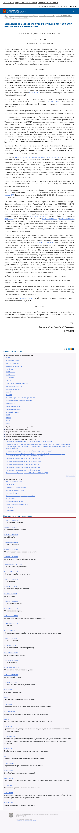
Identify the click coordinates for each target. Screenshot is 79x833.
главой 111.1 (9, 195)
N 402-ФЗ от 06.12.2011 (11, 601)
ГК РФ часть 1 (10, 369)
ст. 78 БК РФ (8, 726)
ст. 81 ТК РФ (8, 719)
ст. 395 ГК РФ (8, 704)
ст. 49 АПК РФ (8, 793)
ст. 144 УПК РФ (8, 763)
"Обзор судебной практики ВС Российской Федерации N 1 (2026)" (29, 451)
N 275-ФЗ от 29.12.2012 (11, 557)
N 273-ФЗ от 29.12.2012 (11, 542)
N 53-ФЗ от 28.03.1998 (11, 675)
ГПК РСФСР (10, 484)
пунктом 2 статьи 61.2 (43, 243)
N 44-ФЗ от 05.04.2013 (11, 660)
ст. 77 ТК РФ (8, 756)
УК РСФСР (9, 507)
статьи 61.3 (9, 219)
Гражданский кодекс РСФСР (16, 487)
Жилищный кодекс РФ (14, 386)
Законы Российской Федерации (17, 429)
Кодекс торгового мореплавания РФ (19, 400)
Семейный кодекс (12, 412)
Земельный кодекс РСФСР (15, 493)
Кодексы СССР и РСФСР (14, 479)
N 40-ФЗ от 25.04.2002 (11, 535)
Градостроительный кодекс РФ (17, 383)
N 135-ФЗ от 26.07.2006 (11, 608)
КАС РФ (8, 392)
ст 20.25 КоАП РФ (9, 712)
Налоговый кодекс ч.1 (13, 406)
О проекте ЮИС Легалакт (26, 3)
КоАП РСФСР (10, 499)
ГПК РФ (8, 380)
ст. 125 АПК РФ (8, 803)
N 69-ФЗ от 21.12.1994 (10, 527)
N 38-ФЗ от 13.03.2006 (11, 579)
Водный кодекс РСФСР (14, 481)
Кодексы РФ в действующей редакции (19, 355)
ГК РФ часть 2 (10, 372)
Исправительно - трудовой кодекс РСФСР (20, 496)
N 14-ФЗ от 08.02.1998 (11, 623)
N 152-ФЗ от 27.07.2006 (11, 653)
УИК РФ (8, 418)
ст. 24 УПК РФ (8, 778)
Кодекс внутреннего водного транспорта (20, 398)
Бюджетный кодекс (13, 360)
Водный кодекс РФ (12, 363)
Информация (8, 3)
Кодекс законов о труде (14, 501)
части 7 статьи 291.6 (41, 157)
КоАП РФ (9, 395)
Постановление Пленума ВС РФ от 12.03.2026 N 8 (23, 467)
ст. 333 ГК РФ (8, 689)
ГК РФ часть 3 (10, 375)
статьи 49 (33, 93)
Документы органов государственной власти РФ (23, 436)
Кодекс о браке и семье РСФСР (17, 504)
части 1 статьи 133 (49, 219)
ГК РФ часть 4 (11, 377)
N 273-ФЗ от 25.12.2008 (11, 571)
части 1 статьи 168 (66, 219)
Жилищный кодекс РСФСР (15, 490)
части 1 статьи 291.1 (23, 157)
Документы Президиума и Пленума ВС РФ (21, 439)
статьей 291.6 (26, 298)
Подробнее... (70, 476)
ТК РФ (8, 415)
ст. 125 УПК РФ (8, 771)
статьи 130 (53, 102)
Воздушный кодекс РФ (14, 366)
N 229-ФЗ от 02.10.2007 (11, 667)
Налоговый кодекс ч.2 (13, 409)
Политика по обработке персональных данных (26, 820)
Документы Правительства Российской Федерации (24, 434)
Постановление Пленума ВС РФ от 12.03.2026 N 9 (23, 458)
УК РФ (8, 420)
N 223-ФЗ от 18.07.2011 (11, 630)
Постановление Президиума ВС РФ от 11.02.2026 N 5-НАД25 (27, 473)
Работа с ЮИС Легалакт (48, 3)
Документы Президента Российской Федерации (23, 432)
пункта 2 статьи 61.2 (39, 216)
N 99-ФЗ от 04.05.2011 (11, 616)
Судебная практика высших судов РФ (19, 427)
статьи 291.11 (56, 157)
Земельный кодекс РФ (14, 389)
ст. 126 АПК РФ (8, 785)
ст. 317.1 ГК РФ (8, 697)
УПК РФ (8, 423)
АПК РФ (8, 357)
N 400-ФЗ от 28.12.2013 (11, 520)
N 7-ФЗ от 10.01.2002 (10, 586)
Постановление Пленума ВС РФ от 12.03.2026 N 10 (23, 461)
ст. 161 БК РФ (8, 748)
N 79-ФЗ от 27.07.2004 (11, 549)
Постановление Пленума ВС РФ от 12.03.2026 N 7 (23, 464)
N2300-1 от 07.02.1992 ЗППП (13, 564)
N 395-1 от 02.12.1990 (10, 682)
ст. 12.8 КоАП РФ (9, 736)
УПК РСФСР (10, 510)
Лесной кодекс (11, 403)
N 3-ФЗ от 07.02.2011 (10, 594)
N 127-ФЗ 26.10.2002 (10, 645)
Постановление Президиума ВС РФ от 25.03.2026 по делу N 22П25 (29, 441)
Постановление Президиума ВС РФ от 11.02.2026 (23, 470)
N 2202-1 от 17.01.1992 (10, 638)
